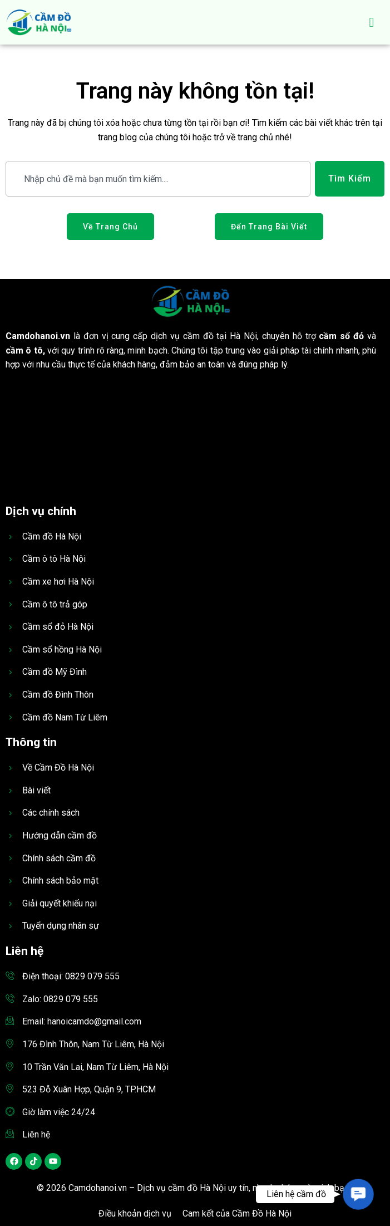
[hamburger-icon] (371, 22)
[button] (358, 1194)
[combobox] (158, 179)
